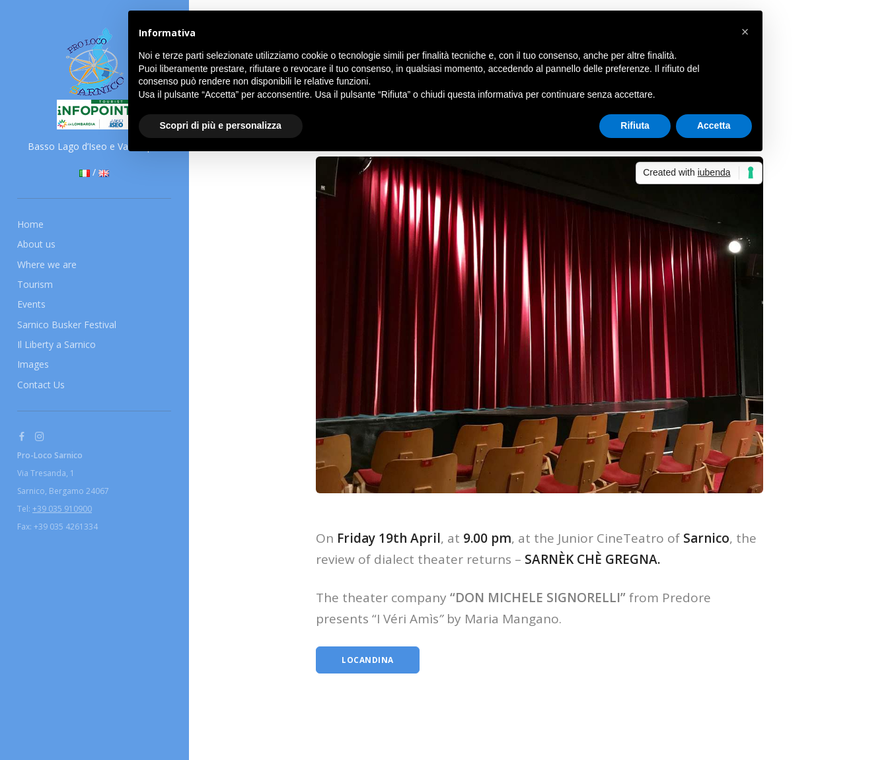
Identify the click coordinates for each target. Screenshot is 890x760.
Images (33, 364)
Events (31, 304)
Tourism (35, 284)
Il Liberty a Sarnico (56, 344)
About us (36, 244)
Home (30, 224)
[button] (745, 31)
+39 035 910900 (62, 508)
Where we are (47, 264)
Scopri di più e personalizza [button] (220, 125)
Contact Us (41, 384)
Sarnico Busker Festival (66, 324)
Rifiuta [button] (634, 125)
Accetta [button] (714, 125)
